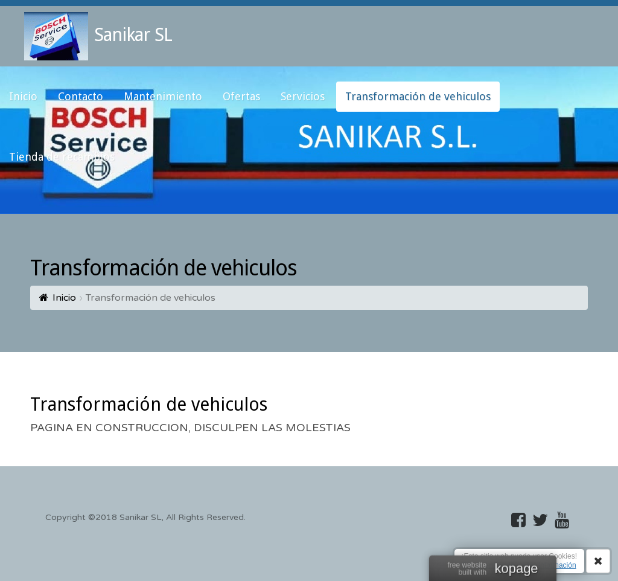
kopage (516, 569)
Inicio (64, 298)
